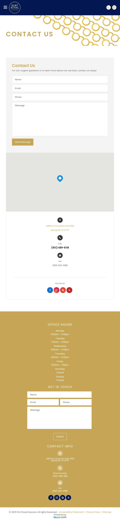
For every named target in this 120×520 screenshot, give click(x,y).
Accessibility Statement (71, 512)
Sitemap (106, 512)
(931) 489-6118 (60, 476)
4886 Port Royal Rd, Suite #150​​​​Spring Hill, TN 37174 (60, 228)
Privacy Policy (93, 512)
